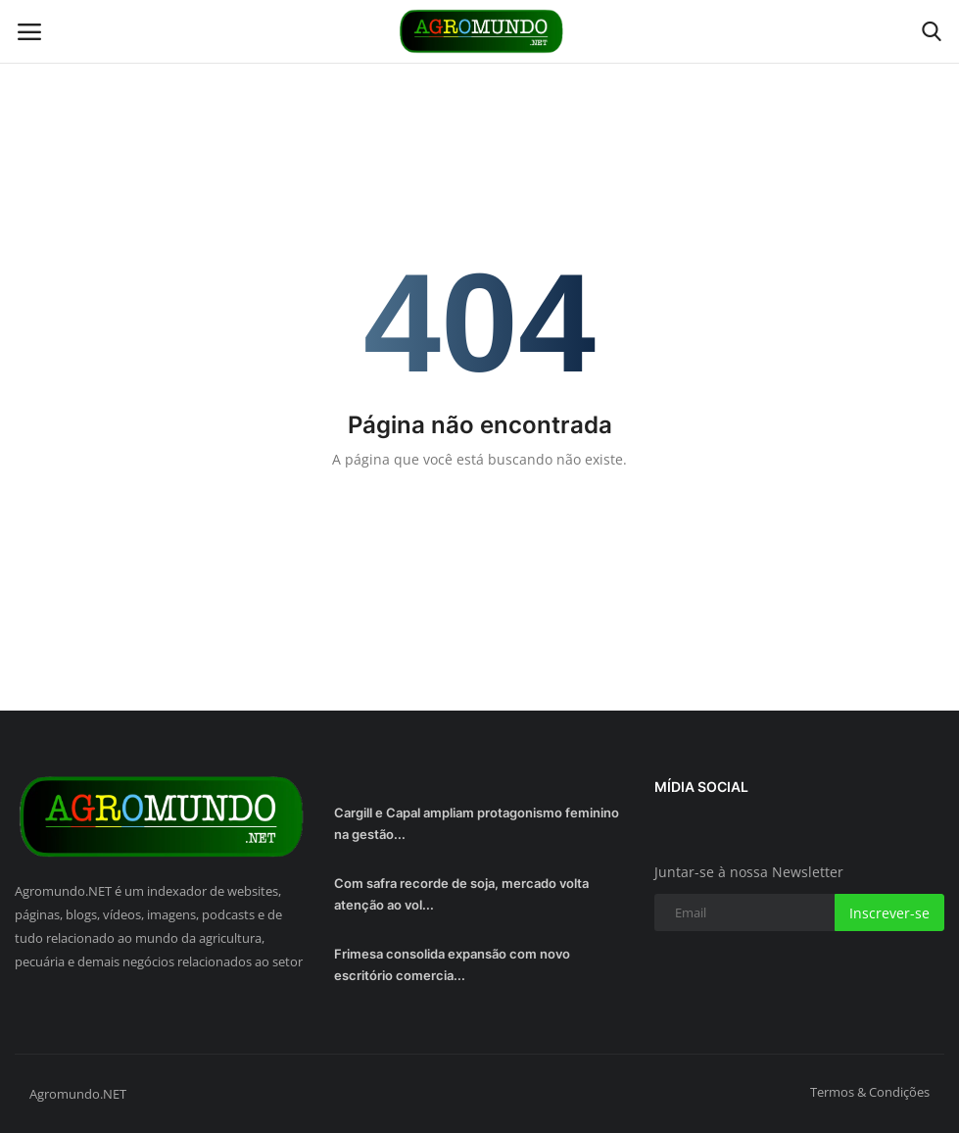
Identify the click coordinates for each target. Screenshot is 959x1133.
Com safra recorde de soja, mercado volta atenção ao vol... (461, 893)
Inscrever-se (889, 913)
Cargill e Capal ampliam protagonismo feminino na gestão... (476, 823)
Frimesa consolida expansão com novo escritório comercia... (452, 964)
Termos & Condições (870, 1092)
